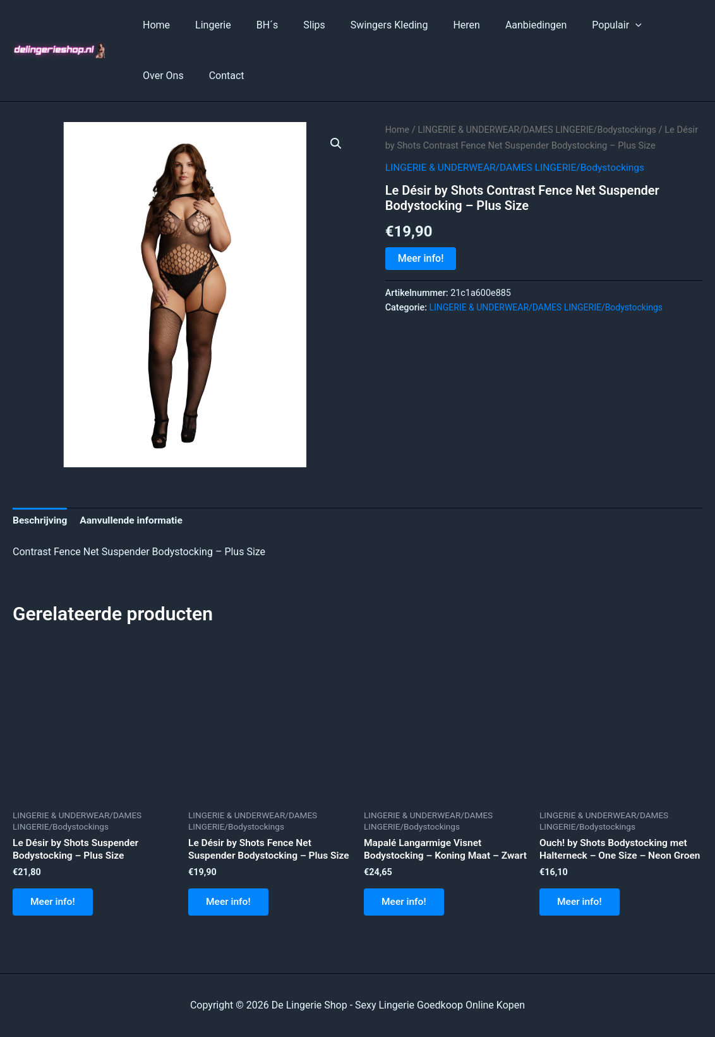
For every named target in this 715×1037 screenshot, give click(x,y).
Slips (296, 25)
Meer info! (421, 258)
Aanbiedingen (503, 25)
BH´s (255, 25)
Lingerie (206, 25)
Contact (158, 76)
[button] (336, 143)
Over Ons (644, 25)
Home (153, 25)
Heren (438, 25)
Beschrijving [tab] (41, 521)
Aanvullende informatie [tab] (134, 521)
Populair (578, 25)
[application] (597, 25)
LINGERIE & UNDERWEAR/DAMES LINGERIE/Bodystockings (541, 129)
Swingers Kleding (367, 25)
